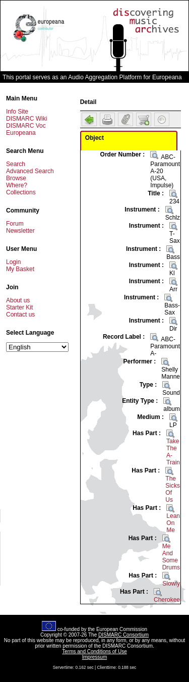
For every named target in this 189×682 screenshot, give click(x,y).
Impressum (94, 657)
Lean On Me (173, 523)
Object (94, 137)
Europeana (21, 132)
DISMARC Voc (26, 125)
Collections (21, 192)
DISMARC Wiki (26, 118)
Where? (16, 185)
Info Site (17, 111)
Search (15, 164)
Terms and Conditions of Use (94, 651)
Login (13, 262)
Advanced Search (30, 171)
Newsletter (20, 230)
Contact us (20, 314)
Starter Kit (19, 307)
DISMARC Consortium (123, 635)
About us (18, 300)
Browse (16, 178)
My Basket (20, 269)
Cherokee (167, 599)
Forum (15, 223)
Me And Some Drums (171, 557)
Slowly (171, 583)
